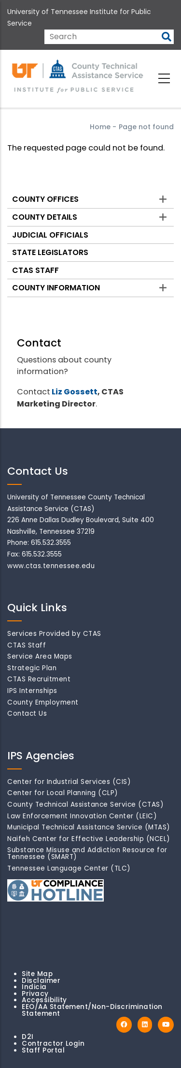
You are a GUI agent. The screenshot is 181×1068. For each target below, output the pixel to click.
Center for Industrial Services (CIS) (69, 781)
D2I (28, 1036)
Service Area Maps (39, 656)
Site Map (37, 973)
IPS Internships (32, 690)
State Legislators (50, 252)
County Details (44, 217)
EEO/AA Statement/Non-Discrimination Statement (92, 1010)
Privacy (35, 993)
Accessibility (44, 1000)
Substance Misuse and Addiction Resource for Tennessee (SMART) (87, 853)
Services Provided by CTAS (54, 633)
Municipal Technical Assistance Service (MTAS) (88, 827)
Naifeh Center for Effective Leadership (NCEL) (88, 838)
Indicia (34, 987)
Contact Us (27, 713)
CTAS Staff (35, 270)
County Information (56, 287)
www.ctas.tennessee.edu (51, 566)
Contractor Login (53, 1043)
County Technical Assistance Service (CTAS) (85, 804)
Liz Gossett (74, 391)
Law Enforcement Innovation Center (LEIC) (82, 816)
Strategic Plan (31, 668)
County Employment (43, 702)
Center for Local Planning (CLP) (62, 792)
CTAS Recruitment (38, 679)
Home (100, 127)
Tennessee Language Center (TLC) (69, 868)
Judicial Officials (50, 235)
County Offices (45, 199)
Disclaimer (41, 980)
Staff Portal (43, 1050)
